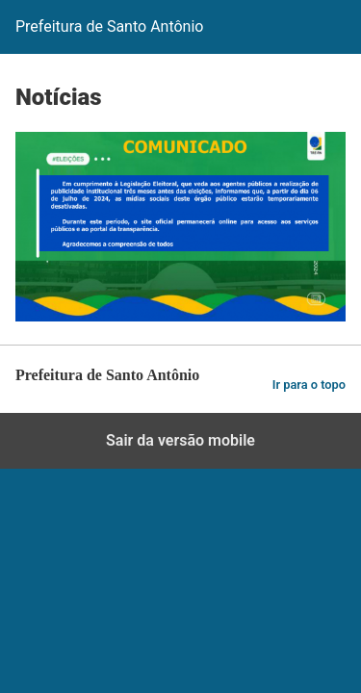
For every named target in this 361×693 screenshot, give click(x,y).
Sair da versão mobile (180, 440)
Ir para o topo (309, 384)
